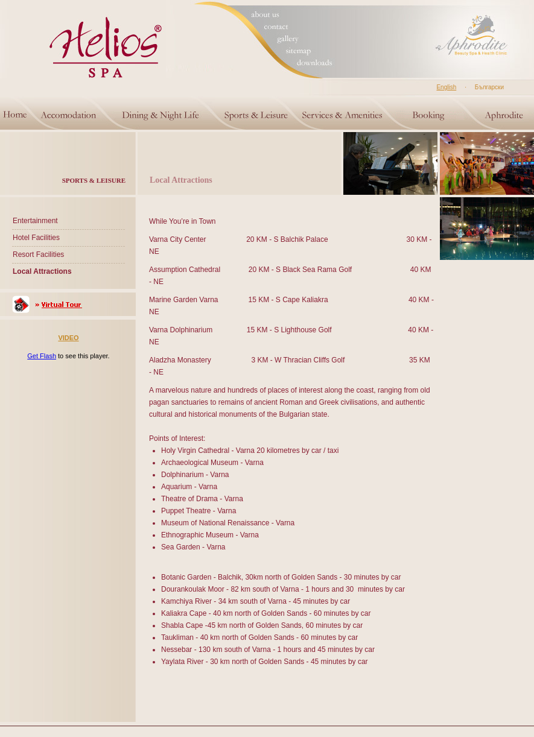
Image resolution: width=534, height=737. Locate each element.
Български (489, 87)
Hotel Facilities (36, 237)
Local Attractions (42, 271)
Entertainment (35, 221)
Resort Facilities (38, 254)
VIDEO (68, 337)
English (446, 87)
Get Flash (41, 355)
